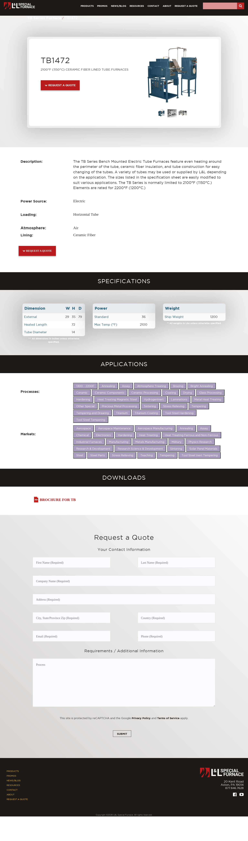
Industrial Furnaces (89, 441)
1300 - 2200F (85, 386)
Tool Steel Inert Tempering (200, 455)
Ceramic (82, 392)
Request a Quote (60, 85)
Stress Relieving (173, 406)
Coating (170, 392)
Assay (126, 386)
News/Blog (118, 6)
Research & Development (93, 448)
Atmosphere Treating (151, 386)
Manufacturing (118, 441)
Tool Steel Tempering (90, 419)
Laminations (179, 399)
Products (87, 6)
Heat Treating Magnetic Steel (117, 399)
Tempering (198, 406)
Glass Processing (210, 392)
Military (176, 441)
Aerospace (83, 428)
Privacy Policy (140, 719)
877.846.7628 (234, 789)
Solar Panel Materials (203, 448)
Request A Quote (186, 6)
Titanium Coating (146, 413)
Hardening (83, 399)
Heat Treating (148, 435)
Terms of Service (168, 719)
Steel (79, 455)
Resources (137, 6)
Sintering (150, 406)
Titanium (122, 413)
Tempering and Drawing (92, 413)
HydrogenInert (154, 399)
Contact (153, 6)
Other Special (85, 406)
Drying (187, 392)
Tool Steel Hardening (179, 413)
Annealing (108, 386)
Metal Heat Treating (207, 399)
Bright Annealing (201, 386)
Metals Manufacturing (149, 441)
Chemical (82, 435)
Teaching (146, 455)
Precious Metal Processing (119, 406)
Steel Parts (97, 455)
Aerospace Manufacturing (155, 428)
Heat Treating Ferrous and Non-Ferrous (191, 435)
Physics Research (200, 441)
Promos (102, 6)
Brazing (178, 386)
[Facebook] (234, 796)
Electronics (103, 435)
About (167, 6)
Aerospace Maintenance (114, 428)
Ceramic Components (109, 392)
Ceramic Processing (144, 392)
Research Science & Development (140, 448)
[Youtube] (241, 796)
